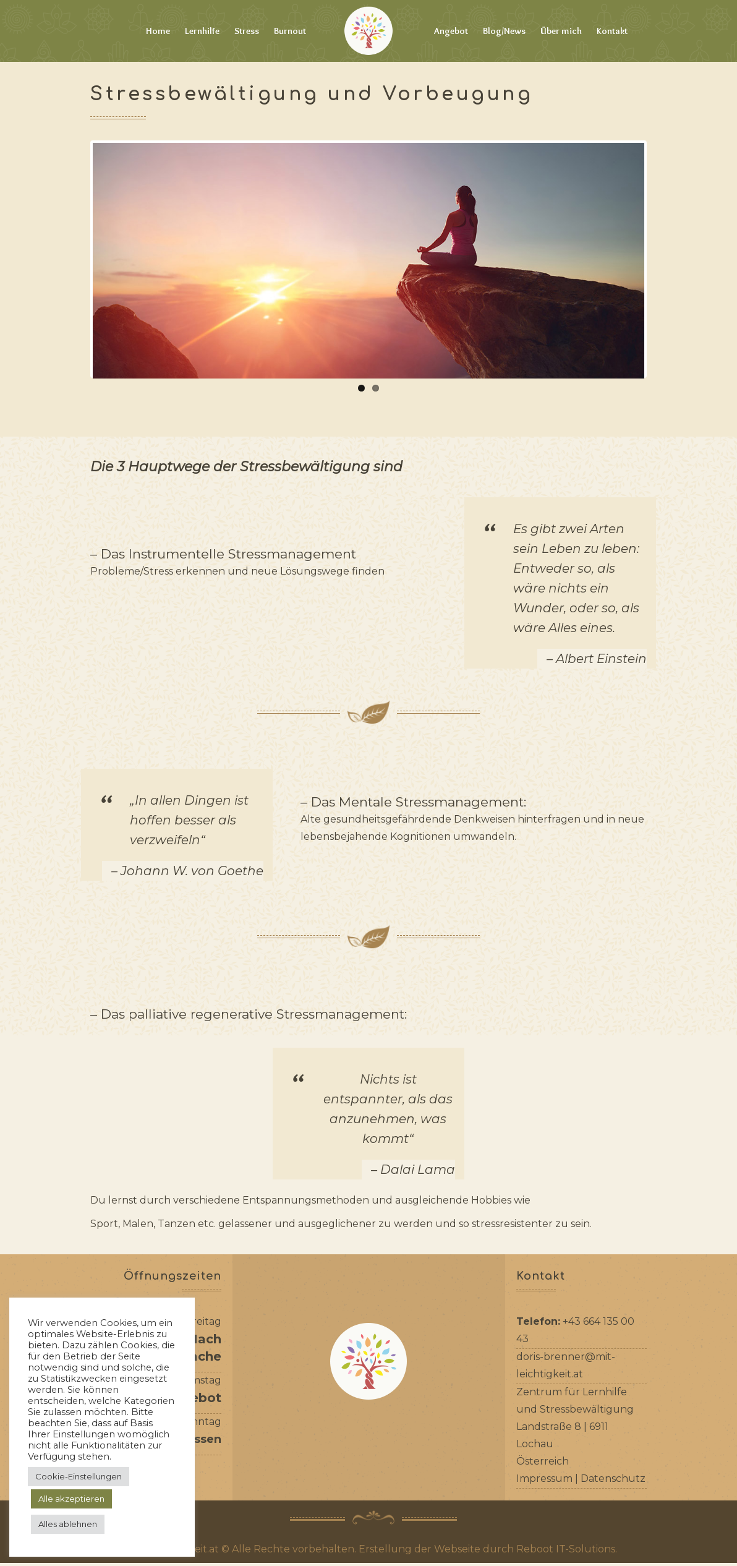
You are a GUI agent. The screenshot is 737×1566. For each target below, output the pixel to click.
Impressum (544, 1481)
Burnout (290, 30)
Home (158, 30)
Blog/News (504, 30)
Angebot (451, 30)
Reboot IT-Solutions (565, 1552)
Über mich (561, 30)
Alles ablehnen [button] (67, 1524)
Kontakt (612, 30)
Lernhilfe (202, 30)
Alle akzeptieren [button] (71, 1499)
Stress (246, 30)
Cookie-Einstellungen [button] (78, 1476)
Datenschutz (613, 1481)
